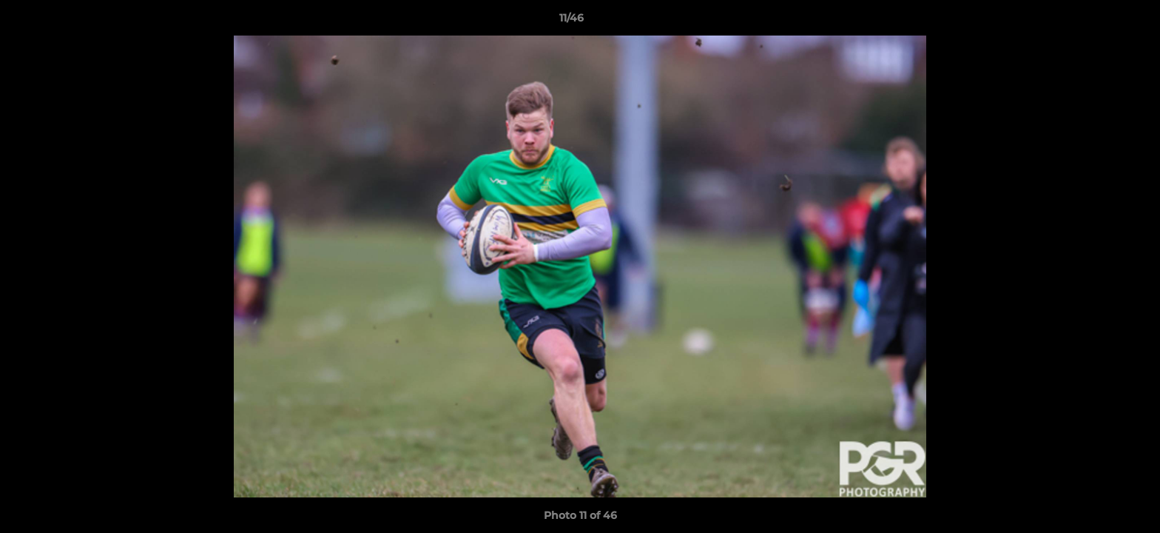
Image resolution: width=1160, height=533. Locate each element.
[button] (1098, 21)
